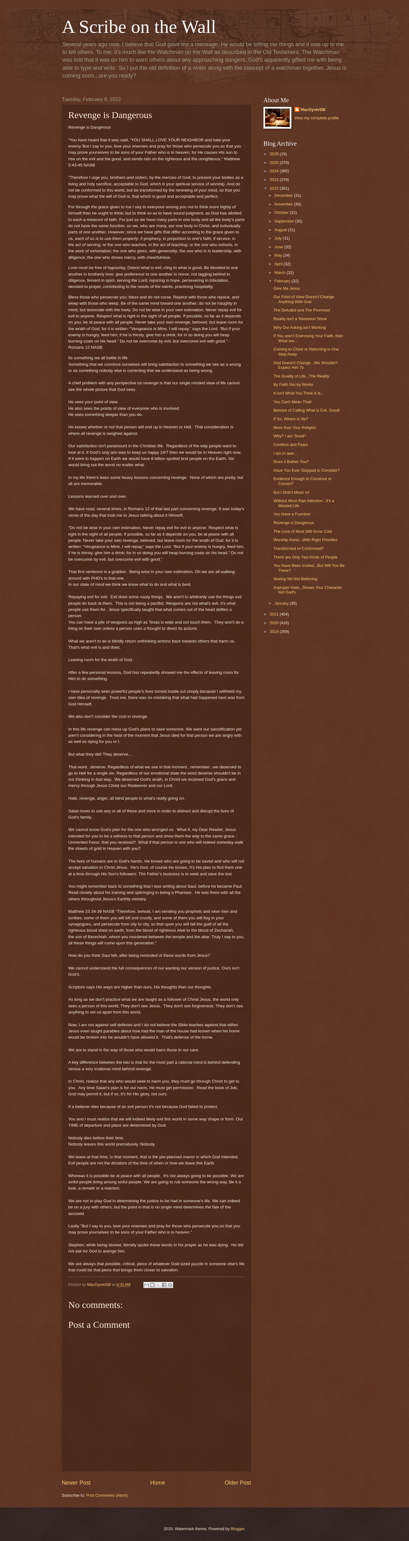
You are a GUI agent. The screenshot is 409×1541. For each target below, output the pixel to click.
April (278, 264)
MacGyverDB (313, 109)
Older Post (238, 1483)
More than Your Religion (294, 427)
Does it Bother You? (291, 461)
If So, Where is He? (290, 419)
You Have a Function (291, 514)
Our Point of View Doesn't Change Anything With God (303, 299)
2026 (275, 154)
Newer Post (76, 1483)
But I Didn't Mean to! (291, 492)
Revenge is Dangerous (293, 522)
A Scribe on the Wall (139, 26)
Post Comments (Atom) (107, 1495)
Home (157, 1483)
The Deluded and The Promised (301, 310)
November (284, 204)
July (278, 238)
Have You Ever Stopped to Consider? (306, 470)
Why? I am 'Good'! (289, 436)
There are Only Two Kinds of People (305, 557)
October (282, 212)
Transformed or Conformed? (298, 548)
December (284, 195)
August (281, 229)
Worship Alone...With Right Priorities (305, 539)
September (284, 221)
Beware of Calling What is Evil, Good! (306, 410)
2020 (275, 622)
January (282, 603)
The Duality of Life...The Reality (301, 376)
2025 (275, 162)
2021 (275, 614)
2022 (275, 188)
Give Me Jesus (286, 288)
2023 (275, 179)
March (280, 272)
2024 (275, 171)
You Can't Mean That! (292, 402)
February (282, 281)
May (278, 255)
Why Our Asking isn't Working (299, 327)
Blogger (238, 1528)
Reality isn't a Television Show (300, 318)
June (279, 247)
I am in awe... (285, 453)
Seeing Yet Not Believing (295, 578)
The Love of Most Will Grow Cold (302, 531)
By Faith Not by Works (293, 384)
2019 (275, 631)
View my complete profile (316, 118)
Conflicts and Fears (290, 444)
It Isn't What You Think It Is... (298, 393)
